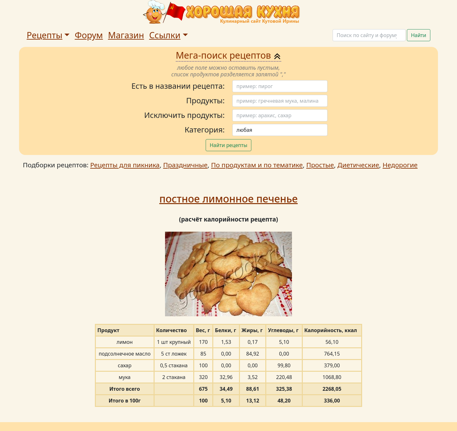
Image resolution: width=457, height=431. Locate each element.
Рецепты (45, 35)
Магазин (126, 35)
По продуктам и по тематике (257, 164)
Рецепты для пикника (125, 164)
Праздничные (185, 164)
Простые (320, 164)
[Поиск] (369, 35)
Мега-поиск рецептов (228, 55)
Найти (418, 35)
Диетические (358, 164)
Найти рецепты (229, 145)
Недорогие (400, 164)
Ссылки (165, 35)
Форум (89, 35)
